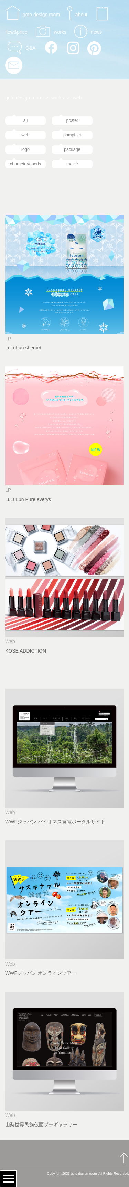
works (60, 32)
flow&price (16, 32)
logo (25, 149)
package (72, 149)
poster (72, 120)
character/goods (25, 164)
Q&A (30, 47)
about (81, 14)
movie (72, 164)
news (96, 32)
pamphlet (72, 135)
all (25, 120)
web (25, 135)
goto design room (41, 14)
